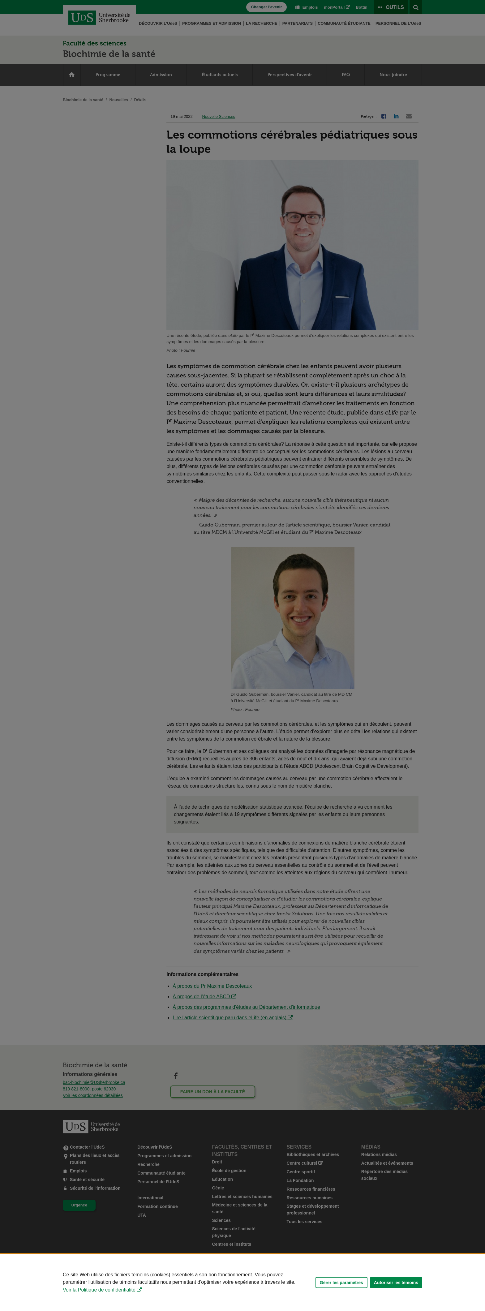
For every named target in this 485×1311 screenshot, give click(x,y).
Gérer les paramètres (341, 1282)
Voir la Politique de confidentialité (99, 1289)
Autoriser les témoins (396, 1282)
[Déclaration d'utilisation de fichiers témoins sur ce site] (242, 1282)
